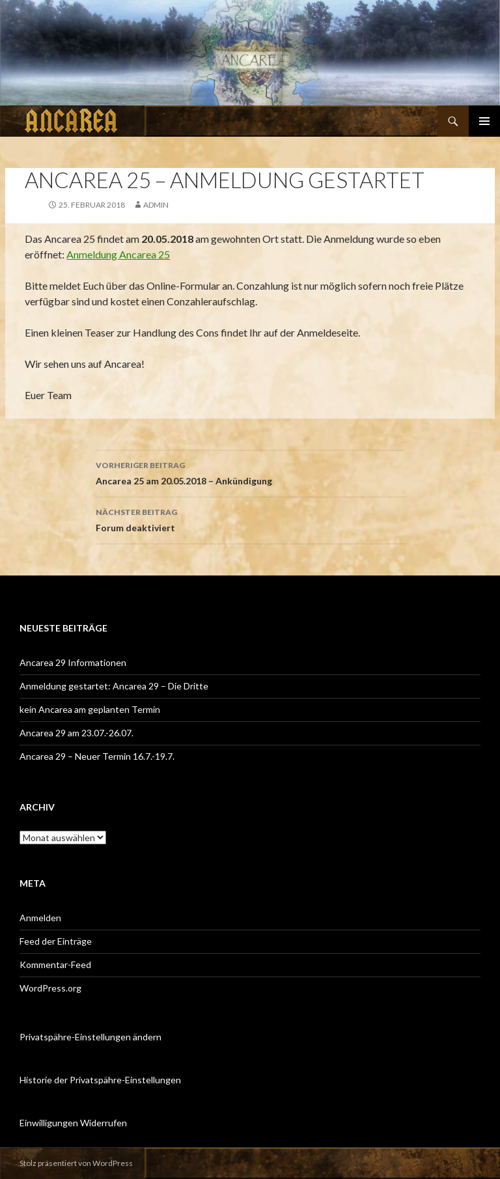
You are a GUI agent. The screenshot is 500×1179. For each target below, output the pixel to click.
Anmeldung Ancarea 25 (118, 254)
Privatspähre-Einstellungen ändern (90, 1036)
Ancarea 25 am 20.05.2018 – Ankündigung (250, 472)
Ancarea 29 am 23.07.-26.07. (76, 732)
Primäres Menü (484, 121)
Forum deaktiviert (250, 519)
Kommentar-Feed (55, 964)
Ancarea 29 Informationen (73, 662)
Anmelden (40, 917)
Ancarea (72, 121)
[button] (20, 52)
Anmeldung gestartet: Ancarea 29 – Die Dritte (114, 685)
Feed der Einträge (56, 941)
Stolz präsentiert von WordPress (76, 1163)
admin (156, 205)
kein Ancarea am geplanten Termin (90, 709)
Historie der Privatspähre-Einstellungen (100, 1079)
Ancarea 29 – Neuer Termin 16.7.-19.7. (97, 756)
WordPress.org (50, 987)
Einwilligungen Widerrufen (73, 1122)
